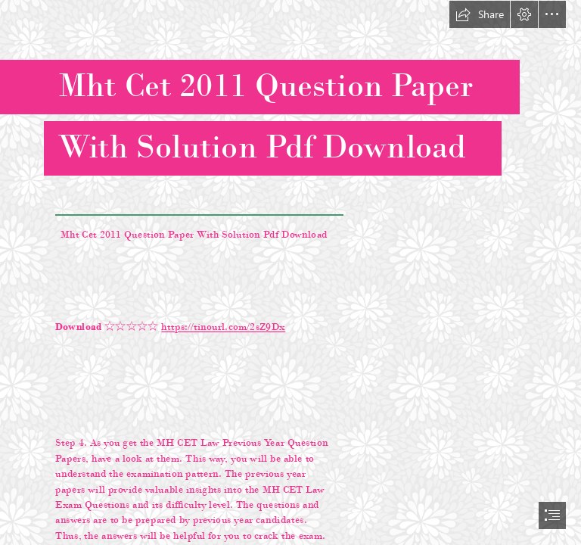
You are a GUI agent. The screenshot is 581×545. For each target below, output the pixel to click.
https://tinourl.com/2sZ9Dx (224, 326)
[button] (479, 14)
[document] (290, 272)
